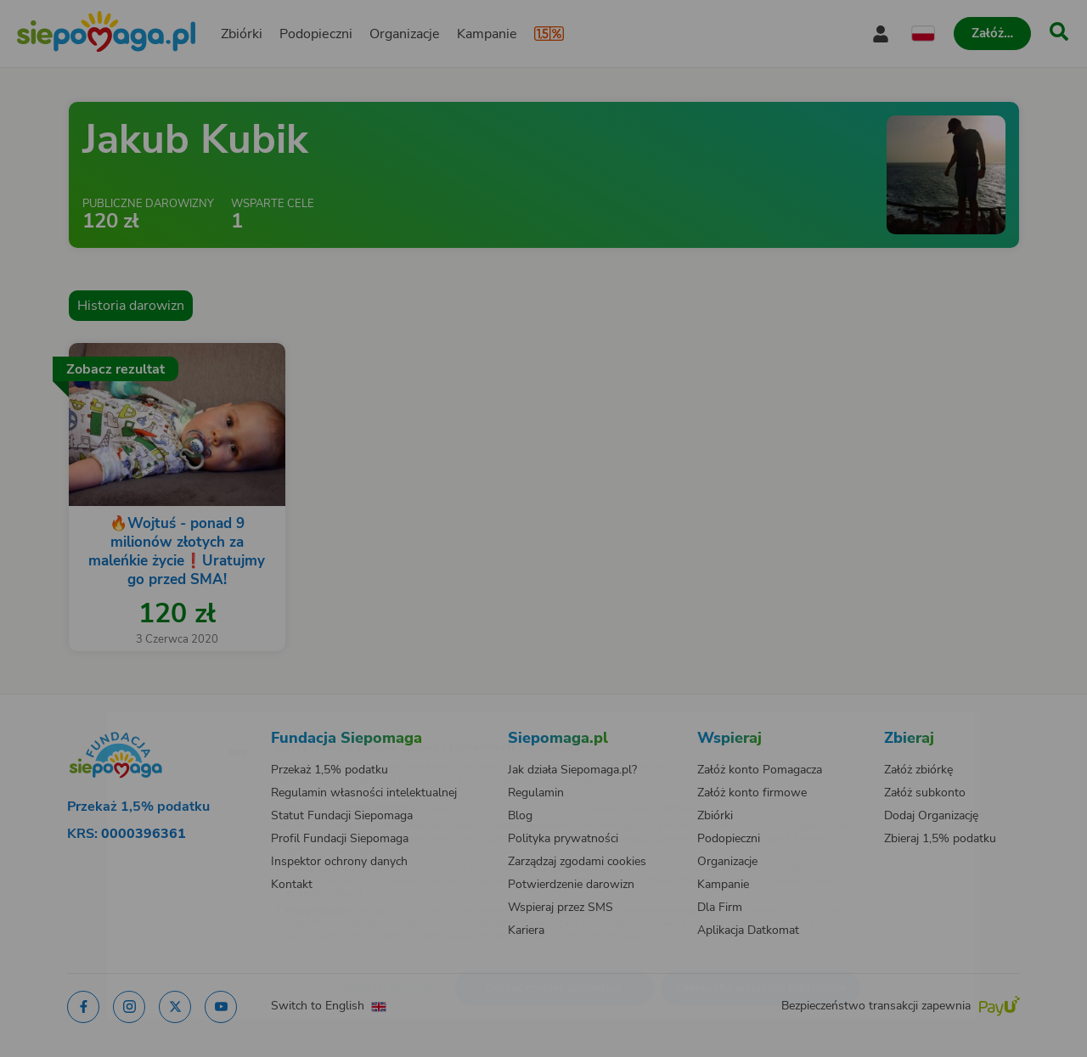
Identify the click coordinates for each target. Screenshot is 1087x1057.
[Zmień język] (170, 722)
